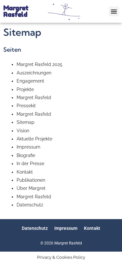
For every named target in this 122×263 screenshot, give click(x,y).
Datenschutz (30, 204)
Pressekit (26, 105)
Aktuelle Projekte (34, 138)
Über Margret (31, 188)
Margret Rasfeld (15, 11)
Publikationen (31, 180)
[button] (114, 11)
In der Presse (30, 163)
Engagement (30, 81)
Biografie (26, 155)
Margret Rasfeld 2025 (39, 64)
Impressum (28, 147)
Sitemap (25, 122)
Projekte (25, 89)
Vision (23, 130)
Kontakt (25, 172)
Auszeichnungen (34, 72)
